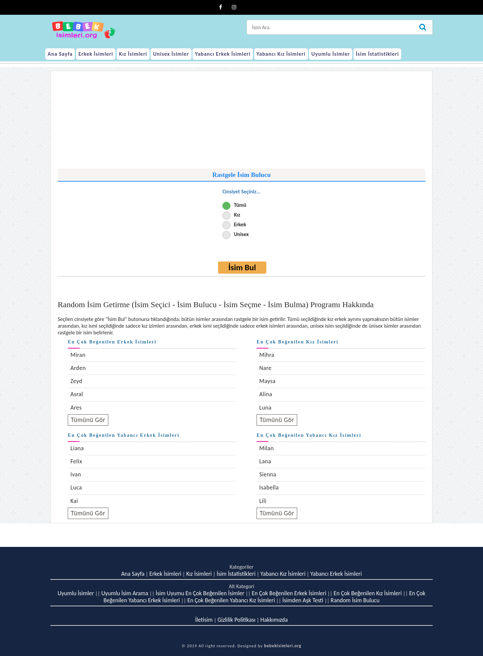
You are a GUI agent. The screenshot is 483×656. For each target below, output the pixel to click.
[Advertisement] (241, 122)
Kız (237, 215)
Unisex (241, 234)
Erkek (240, 224)
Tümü (240, 205)
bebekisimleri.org (282, 645)
